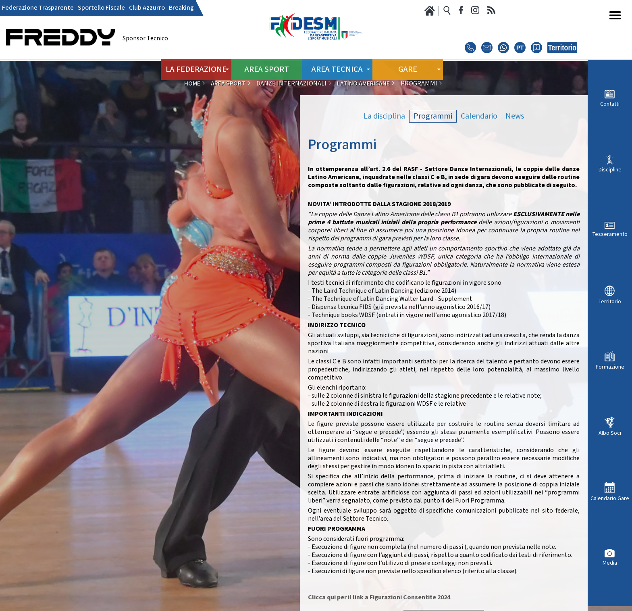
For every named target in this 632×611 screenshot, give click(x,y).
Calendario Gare (609, 498)
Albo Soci (610, 433)
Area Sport (266, 68)
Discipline (610, 169)
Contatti (610, 103)
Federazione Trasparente (38, 8)
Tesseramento (610, 234)
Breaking (181, 8)
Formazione (610, 366)
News (514, 116)
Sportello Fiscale (101, 8)
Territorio (610, 301)
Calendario (479, 116)
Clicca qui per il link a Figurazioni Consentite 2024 (379, 597)
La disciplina (384, 116)
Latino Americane (363, 83)
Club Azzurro (147, 8)
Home (192, 83)
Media (610, 562)
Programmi (433, 116)
